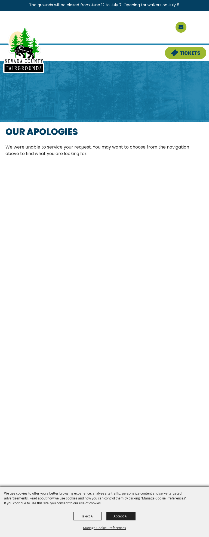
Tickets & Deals (182, 50)
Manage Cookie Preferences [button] (104, 528)
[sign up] (181, 27)
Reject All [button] (87, 516)
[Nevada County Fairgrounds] (24, 50)
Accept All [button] (120, 516)
